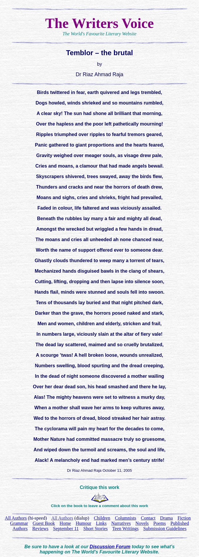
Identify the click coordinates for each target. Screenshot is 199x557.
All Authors (62, 518)
